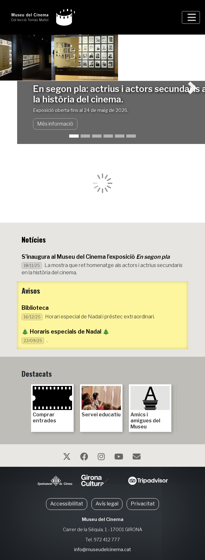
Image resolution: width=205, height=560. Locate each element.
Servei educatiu (101, 402)
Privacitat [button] (143, 504)
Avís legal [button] (107, 504)
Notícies (34, 239)
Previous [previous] (25, 405)
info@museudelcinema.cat (102, 549)
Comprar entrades (52, 405)
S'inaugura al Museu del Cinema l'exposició (96, 256)
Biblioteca (35, 307)
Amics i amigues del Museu (150, 408)
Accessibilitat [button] (66, 504)
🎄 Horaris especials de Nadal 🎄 (65, 331)
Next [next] (179, 405)
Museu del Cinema (102, 519)
